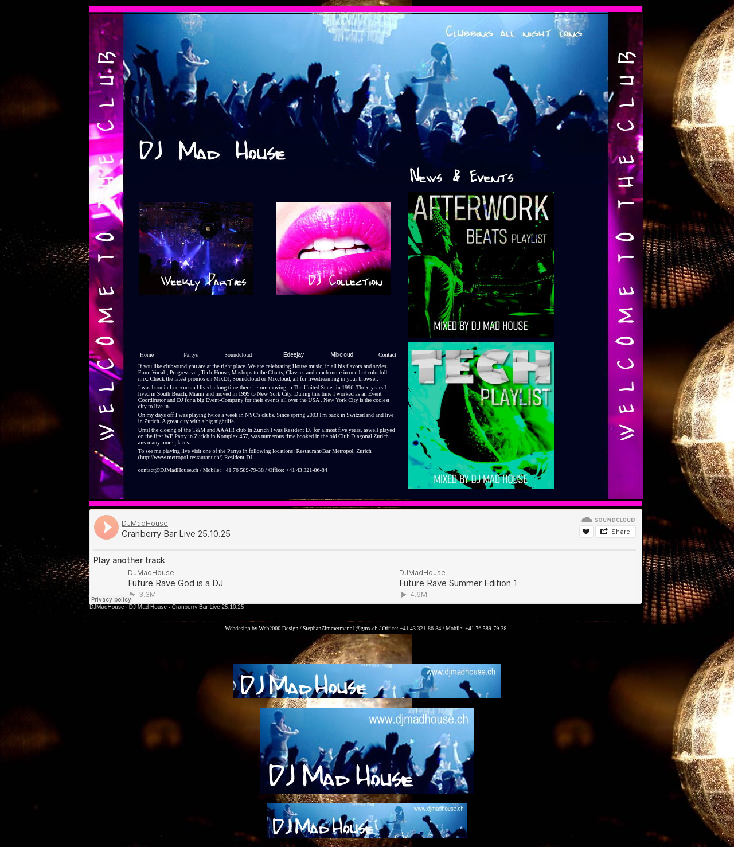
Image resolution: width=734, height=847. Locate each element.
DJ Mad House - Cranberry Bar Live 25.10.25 (186, 607)
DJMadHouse (106, 607)
